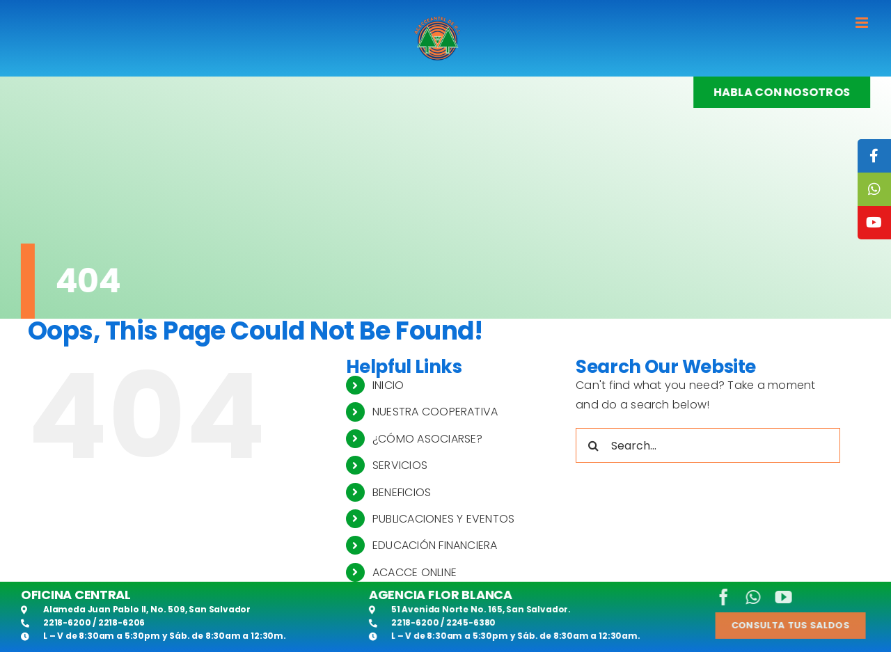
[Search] (593, 445)
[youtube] (775, 597)
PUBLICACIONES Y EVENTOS (443, 519)
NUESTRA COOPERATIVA (435, 412)
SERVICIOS (399, 465)
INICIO (388, 385)
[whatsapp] (746, 597)
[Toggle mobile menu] (862, 22)
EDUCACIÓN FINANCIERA (435, 545)
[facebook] (715, 597)
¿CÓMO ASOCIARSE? (427, 439)
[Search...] (708, 445)
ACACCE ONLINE (414, 572)
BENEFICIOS (401, 492)
